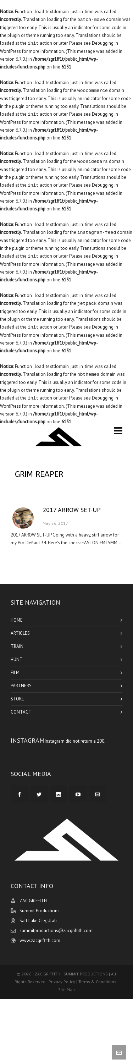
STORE (17, 699)
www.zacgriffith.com (40, 940)
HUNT (17, 659)
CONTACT (21, 712)
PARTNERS (21, 686)
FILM (15, 673)
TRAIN (17, 646)
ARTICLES (20, 633)
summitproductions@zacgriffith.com (56, 931)
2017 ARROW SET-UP (72, 510)
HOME (17, 620)
